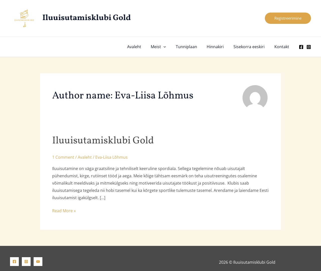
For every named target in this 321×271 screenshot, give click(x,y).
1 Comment (63, 157)
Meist (166, 47)
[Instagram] (308, 47)
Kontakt (282, 46)
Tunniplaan (192, 46)
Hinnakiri (219, 46)
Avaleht (143, 46)
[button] (288, 18)
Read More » (64, 210)
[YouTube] (38, 261)
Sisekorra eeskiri (251, 46)
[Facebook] (301, 47)
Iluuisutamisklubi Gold (86, 18)
